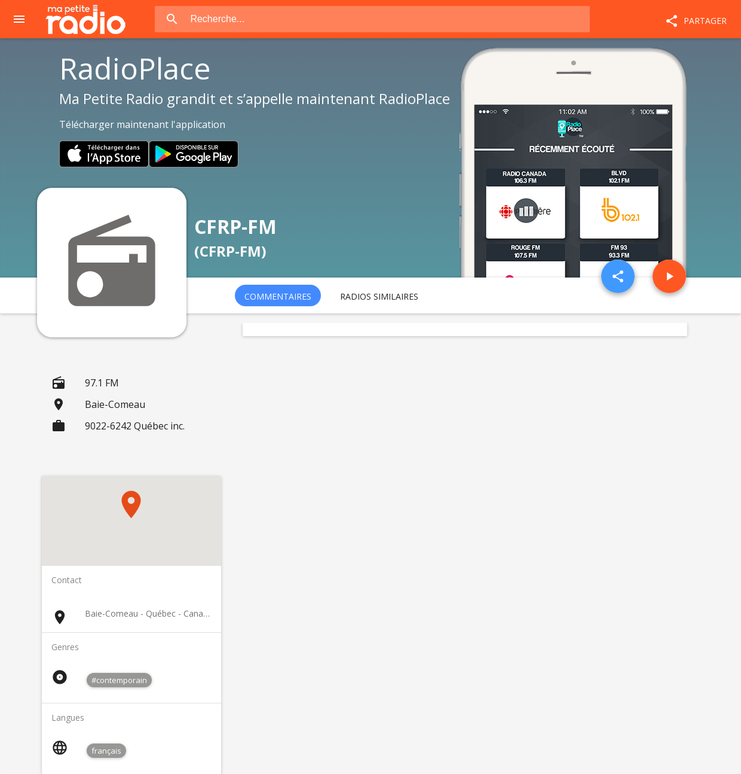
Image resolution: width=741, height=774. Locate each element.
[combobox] (389, 19)
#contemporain (119, 680)
